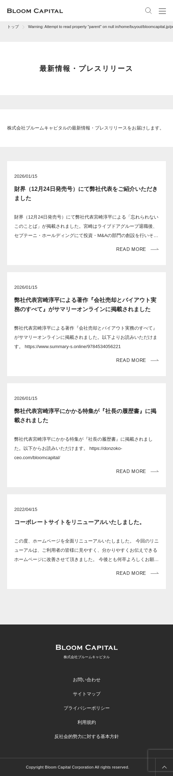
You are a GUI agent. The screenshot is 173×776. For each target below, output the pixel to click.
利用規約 (86, 722)
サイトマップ (87, 694)
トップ (13, 26)
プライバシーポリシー (87, 708)
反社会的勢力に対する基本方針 (86, 736)
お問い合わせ (87, 679)
